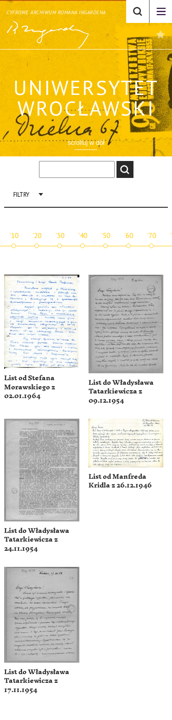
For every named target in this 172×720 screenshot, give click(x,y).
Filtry (21, 195)
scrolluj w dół (85, 142)
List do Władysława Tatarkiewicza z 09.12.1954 (121, 392)
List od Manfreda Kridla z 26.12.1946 (120, 481)
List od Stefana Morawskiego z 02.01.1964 (29, 387)
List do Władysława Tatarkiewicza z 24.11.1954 (36, 540)
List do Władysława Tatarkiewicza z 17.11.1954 (36, 681)
